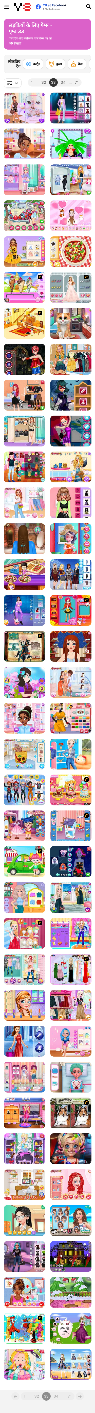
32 (44, 82)
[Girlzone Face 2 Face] (24, 1220)
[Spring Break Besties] (70, 682)
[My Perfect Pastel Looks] (70, 1041)
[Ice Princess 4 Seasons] (70, 897)
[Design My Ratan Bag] (24, 754)
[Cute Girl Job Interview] (70, 933)
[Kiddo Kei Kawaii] (24, 179)
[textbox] (13, 83)
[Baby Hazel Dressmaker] (24, 825)
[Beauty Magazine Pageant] (24, 1077)
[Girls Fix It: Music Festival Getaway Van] (24, 215)
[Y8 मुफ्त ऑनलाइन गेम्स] (22, 7)
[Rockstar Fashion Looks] (24, 395)
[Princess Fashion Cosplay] (24, 1113)
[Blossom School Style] (24, 682)
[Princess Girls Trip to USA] (70, 179)
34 (63, 82)
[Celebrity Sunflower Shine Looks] (24, 251)
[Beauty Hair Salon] (70, 144)
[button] (15, 43)
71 (77, 82)
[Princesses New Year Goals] (70, 754)
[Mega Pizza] (24, 574)
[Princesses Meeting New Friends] (24, 718)
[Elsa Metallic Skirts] (70, 1005)
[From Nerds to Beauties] (70, 1148)
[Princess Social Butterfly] (24, 108)
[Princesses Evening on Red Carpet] (24, 1292)
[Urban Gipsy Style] (70, 359)
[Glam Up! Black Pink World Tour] (70, 108)
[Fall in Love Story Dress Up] (70, 287)
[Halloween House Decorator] (70, 1256)
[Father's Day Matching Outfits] (24, 467)
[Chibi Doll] (70, 215)
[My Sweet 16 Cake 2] (70, 790)
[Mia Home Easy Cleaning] (70, 1292)
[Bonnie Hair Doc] (24, 897)
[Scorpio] (24, 1328)
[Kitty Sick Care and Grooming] (70, 323)
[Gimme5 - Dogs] (70, 1113)
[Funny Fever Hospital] (70, 1077)
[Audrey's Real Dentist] (24, 1364)
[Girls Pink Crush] (24, 502)
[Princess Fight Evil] (24, 359)
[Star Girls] (24, 1005)
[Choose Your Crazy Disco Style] (24, 144)
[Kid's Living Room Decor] (24, 323)
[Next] (83, 62)
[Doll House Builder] (70, 825)
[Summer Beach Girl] (70, 1220)
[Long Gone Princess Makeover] (70, 646)
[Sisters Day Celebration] (70, 538)
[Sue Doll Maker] (70, 610)
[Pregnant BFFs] (24, 969)
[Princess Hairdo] (24, 538)
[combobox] (13, 83)
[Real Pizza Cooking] (70, 251)
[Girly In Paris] (24, 431)
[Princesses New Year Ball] (24, 1041)
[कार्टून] (33, 64)
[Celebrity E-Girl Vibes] (24, 1256)
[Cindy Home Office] (24, 1184)
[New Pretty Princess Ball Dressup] (70, 1328)
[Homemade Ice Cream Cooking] (24, 287)
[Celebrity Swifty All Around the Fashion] (70, 502)
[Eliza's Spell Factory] (24, 1148)
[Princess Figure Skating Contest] (70, 431)
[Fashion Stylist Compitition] (24, 933)
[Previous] (15, 1396)
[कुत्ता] (55, 64)
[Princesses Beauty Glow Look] (70, 861)
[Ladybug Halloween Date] (70, 395)
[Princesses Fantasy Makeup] (70, 1184)
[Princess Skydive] (24, 790)
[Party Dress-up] (70, 969)
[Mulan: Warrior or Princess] (24, 646)
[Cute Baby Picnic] (24, 861)
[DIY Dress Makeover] (70, 718)
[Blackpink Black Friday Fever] (24, 610)
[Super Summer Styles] (70, 1364)
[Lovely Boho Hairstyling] (70, 467)
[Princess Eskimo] (70, 574)
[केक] (77, 64)
